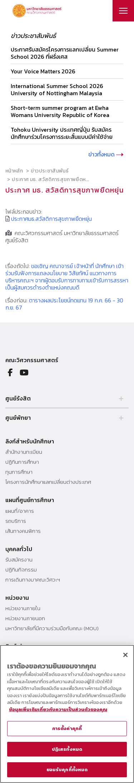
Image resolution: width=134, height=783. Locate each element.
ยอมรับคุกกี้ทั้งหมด (67, 769)
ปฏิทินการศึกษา (22, 462)
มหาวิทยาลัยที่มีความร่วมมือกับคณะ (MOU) (52, 628)
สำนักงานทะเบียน (23, 452)
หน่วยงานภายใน (22, 608)
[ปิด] (125, 655)
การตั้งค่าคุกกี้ (67, 728)
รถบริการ (15, 521)
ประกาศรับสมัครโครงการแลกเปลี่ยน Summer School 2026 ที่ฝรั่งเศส (65, 53)
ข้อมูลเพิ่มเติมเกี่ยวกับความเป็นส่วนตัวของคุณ (58, 709)
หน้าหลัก (14, 171)
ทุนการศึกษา (19, 472)
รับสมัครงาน (19, 559)
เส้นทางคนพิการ (23, 531)
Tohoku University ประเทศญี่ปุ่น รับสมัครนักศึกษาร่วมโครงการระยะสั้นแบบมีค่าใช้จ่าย (62, 133)
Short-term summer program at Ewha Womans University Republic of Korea (60, 111)
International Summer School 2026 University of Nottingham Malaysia (57, 89)
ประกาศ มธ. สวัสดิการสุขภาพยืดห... (50, 179)
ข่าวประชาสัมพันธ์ (50, 171)
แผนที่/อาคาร (19, 511)
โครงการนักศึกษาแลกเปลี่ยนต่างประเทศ (48, 482)
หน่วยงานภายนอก (25, 618)
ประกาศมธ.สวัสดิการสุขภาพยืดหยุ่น (51, 218)
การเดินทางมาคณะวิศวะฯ (32, 580)
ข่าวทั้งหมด (105, 154)
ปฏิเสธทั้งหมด (67, 749)
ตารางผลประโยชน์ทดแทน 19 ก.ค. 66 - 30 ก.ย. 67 (64, 304)
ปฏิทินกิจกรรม (21, 569)
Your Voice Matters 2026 (43, 71)
